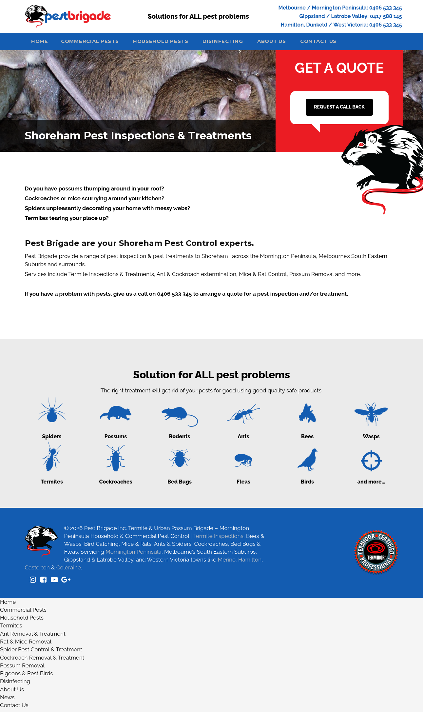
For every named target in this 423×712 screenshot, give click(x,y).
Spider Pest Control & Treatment (41, 652)
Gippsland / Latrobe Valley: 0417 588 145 (350, 16)
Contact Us (337, 43)
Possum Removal (22, 668)
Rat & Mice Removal (25, 644)
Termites (11, 628)
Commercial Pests (96, 43)
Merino (227, 562)
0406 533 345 (174, 296)
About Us (286, 43)
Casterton (37, 570)
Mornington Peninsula (134, 554)
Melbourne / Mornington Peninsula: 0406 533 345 (340, 8)
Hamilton (249, 562)
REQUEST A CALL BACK (339, 109)
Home (42, 43)
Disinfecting (234, 43)
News (7, 700)
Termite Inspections (218, 538)
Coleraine (68, 570)
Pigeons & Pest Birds (26, 676)
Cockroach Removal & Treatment (42, 660)
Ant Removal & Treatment (33, 636)
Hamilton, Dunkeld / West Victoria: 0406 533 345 (341, 25)
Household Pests (170, 43)
